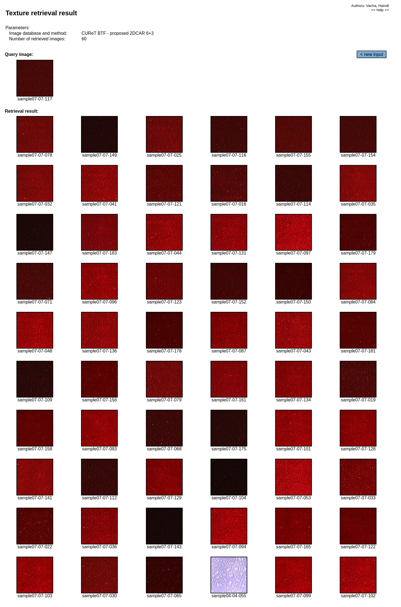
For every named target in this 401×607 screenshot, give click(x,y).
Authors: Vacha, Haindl (370, 6)
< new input (371, 54)
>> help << (380, 10)
